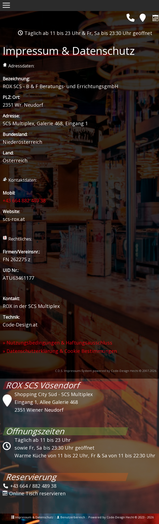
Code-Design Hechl (124, 371)
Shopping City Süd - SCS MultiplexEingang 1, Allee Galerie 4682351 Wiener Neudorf (54, 402)
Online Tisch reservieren (34, 493)
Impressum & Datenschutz (34, 517)
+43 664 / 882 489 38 (29, 486)
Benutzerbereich (72, 517)
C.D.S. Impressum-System (73, 371)
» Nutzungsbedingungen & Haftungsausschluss (57, 342)
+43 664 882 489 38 (24, 200)
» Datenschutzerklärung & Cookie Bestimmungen (60, 351)
